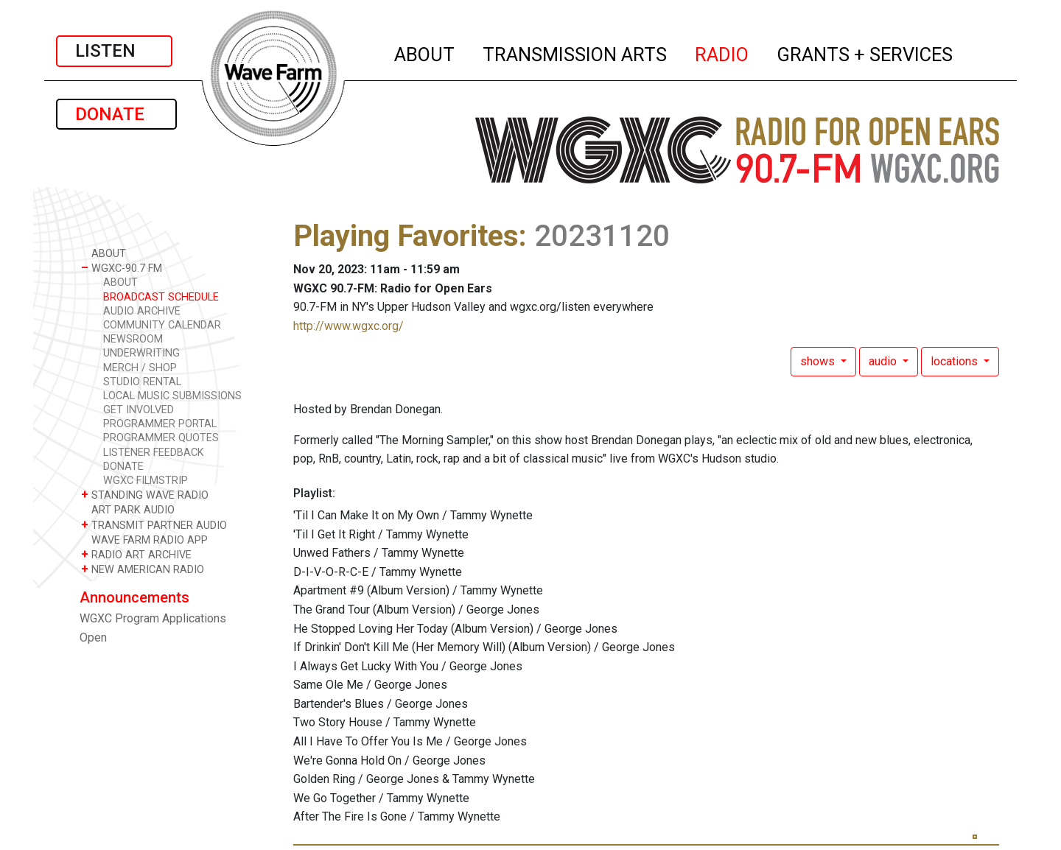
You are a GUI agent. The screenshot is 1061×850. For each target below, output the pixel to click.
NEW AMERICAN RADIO (142, 569)
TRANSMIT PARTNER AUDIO (154, 525)
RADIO (722, 52)
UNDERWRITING (141, 353)
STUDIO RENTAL (142, 382)
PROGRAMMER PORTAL (160, 424)
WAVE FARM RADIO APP (144, 540)
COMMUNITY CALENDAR (162, 325)
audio (884, 361)
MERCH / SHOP (140, 368)
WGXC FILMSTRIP (145, 480)
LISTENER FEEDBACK (153, 452)
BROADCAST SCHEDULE (161, 297)
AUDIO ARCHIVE (142, 311)
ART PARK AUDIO (128, 509)
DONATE (116, 114)
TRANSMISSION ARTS (575, 52)
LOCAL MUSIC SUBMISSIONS (172, 396)
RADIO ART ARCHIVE (136, 554)
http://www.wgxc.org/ (348, 326)
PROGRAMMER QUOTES (161, 438)
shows (819, 361)
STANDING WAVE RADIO (145, 495)
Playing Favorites (406, 236)
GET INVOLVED (138, 410)
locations (956, 361)
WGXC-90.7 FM (121, 268)
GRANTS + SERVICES (865, 52)
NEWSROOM (133, 339)
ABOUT (425, 52)
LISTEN (114, 51)
